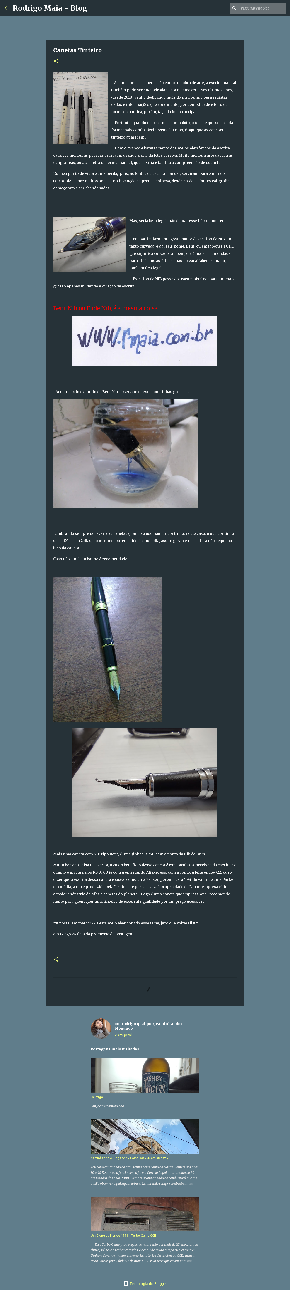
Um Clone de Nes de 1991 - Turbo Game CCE (123, 1235)
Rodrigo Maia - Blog (50, 8)
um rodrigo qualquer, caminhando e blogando (149, 1025)
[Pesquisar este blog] (262, 8)
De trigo (97, 1097)
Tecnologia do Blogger (145, 1284)
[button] (56, 61)
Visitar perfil (123, 1035)
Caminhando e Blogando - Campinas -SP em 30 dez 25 (130, 1158)
